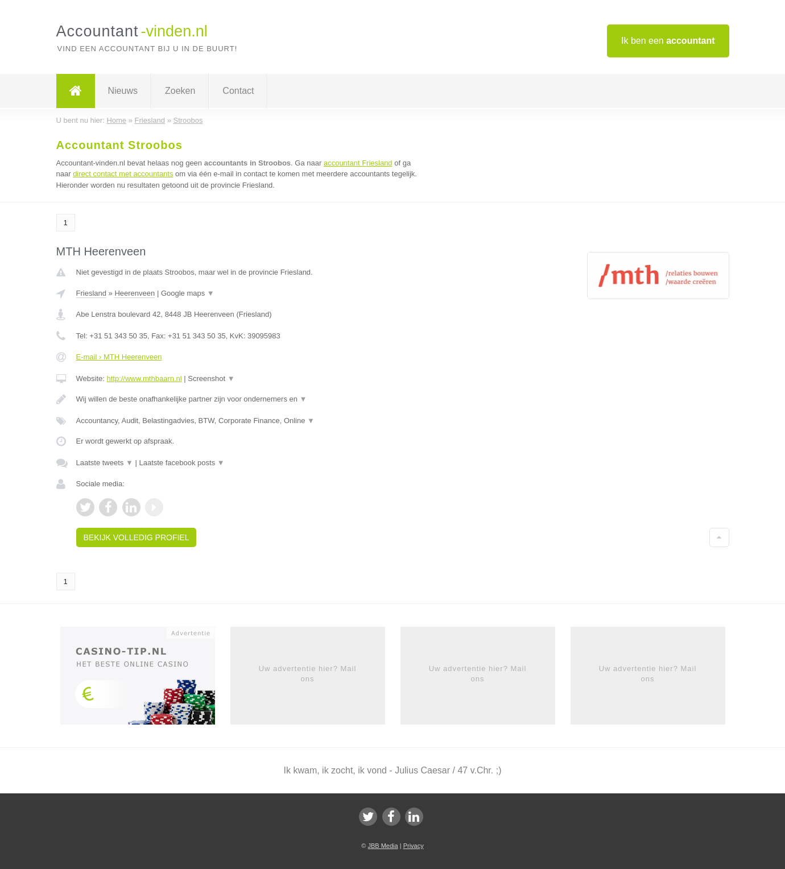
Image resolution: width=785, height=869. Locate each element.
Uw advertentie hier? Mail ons (308, 673)
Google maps (187, 293)
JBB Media (382, 845)
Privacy (413, 845)
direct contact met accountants (123, 173)
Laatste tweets (104, 462)
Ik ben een (668, 40)
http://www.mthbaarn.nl (143, 378)
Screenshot (211, 378)
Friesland (91, 293)
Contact (238, 91)
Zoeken (180, 91)
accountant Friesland (358, 163)
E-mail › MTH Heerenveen (119, 357)
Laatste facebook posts (181, 462)
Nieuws (123, 91)
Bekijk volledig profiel (136, 537)
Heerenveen (134, 293)
